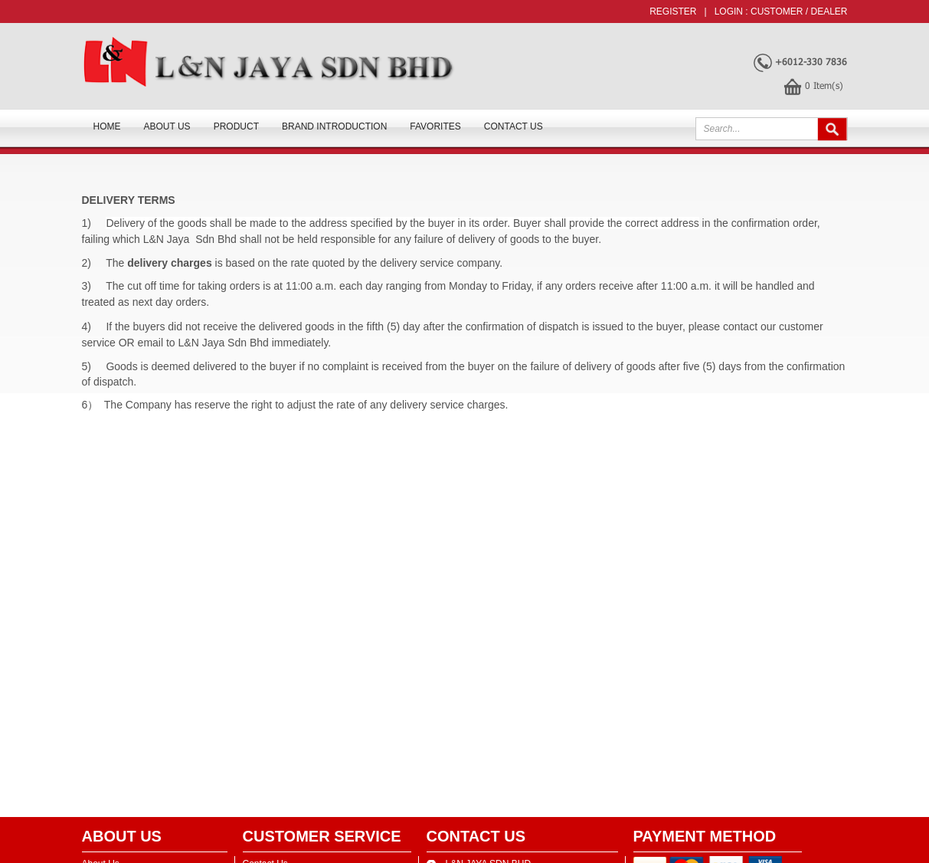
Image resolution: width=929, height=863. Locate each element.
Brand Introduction (334, 126)
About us (167, 126)
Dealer (828, 11)
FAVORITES (435, 126)
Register (672, 11)
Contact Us (513, 126)
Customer (777, 11)
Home (107, 126)
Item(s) (824, 85)
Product (236, 126)
